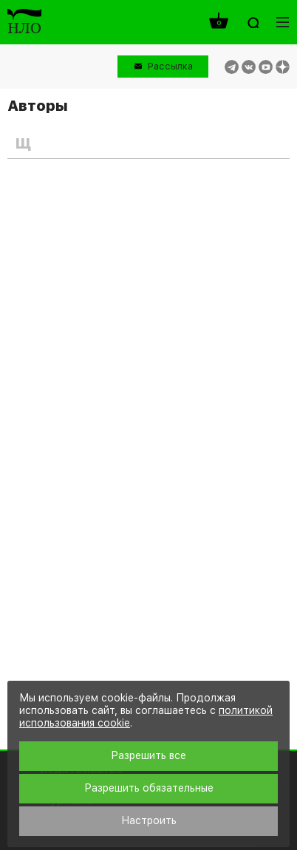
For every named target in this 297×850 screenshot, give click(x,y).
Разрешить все (148, 755)
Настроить (149, 820)
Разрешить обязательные (149, 788)
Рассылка (170, 66)
